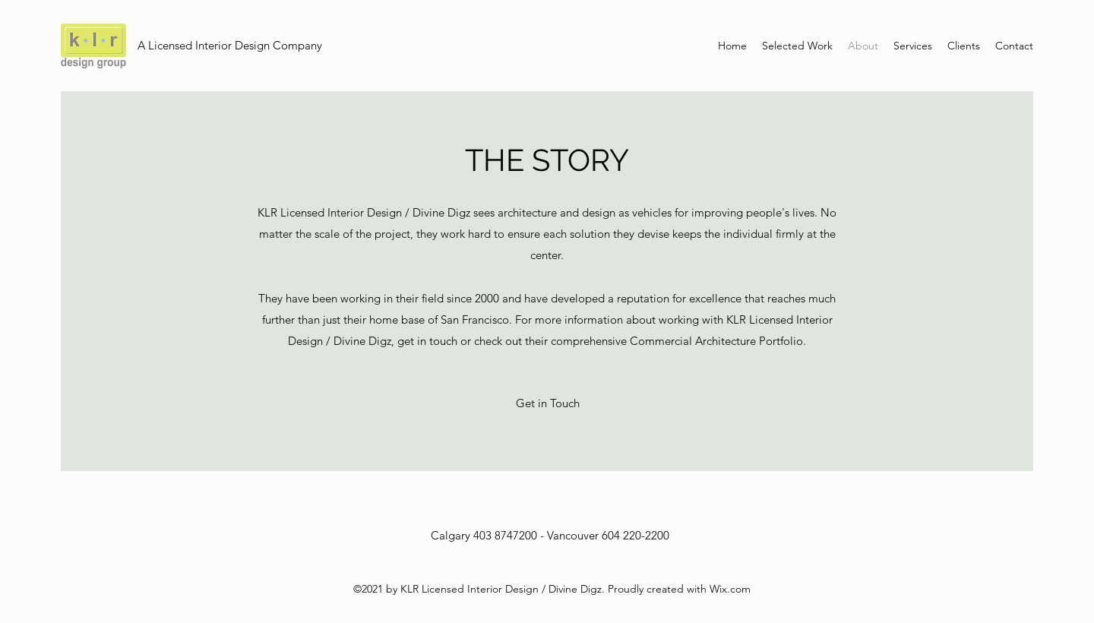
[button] (547, 403)
